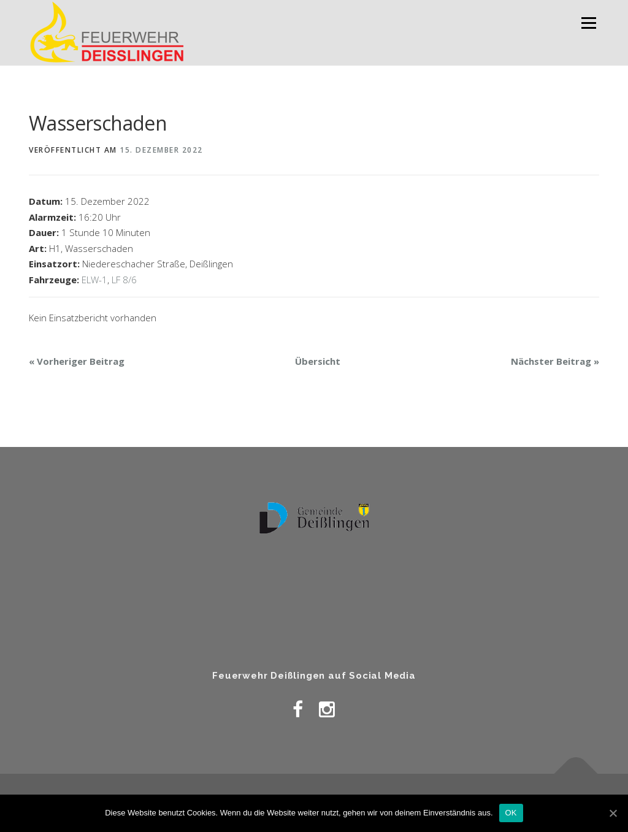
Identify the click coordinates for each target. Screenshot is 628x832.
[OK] (613, 813)
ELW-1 (94, 279)
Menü (588, 23)
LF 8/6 (124, 279)
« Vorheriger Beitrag (76, 361)
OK (511, 812)
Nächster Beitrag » (555, 361)
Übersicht (317, 361)
